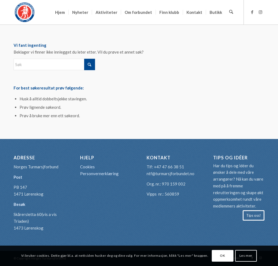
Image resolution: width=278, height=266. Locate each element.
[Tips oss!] (253, 215)
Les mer (245, 255)
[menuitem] (60, 12)
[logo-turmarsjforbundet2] (24, 12)
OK (222, 255)
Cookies (87, 166)
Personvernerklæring (99, 173)
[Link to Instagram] (260, 12)
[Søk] (231, 12)
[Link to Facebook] (252, 12)
